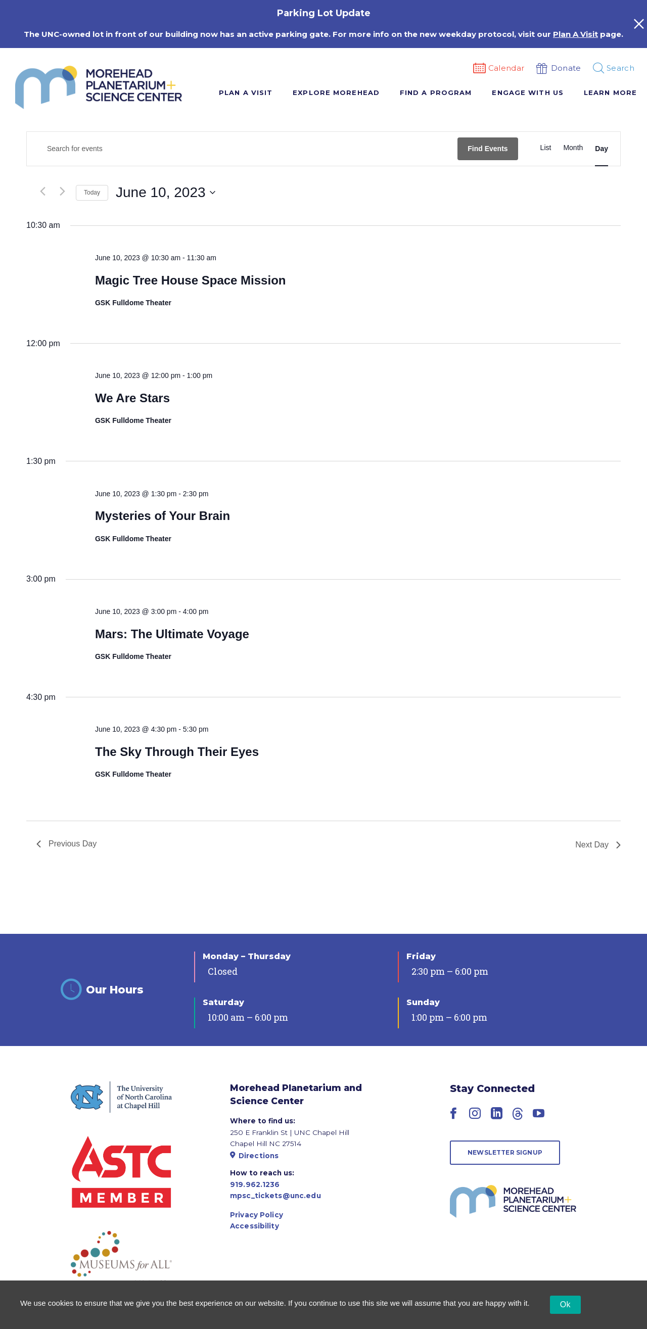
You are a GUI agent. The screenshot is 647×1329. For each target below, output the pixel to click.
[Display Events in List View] (545, 148)
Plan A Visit (245, 92)
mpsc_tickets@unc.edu (275, 1196)
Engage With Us (527, 92)
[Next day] (62, 191)
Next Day (598, 844)
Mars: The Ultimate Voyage (172, 634)
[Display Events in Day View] (601, 149)
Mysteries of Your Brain (162, 516)
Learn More (610, 92)
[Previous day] (42, 191)
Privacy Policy (256, 1215)
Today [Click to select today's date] (92, 192)
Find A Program (436, 92)
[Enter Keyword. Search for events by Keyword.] (242, 149)
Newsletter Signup (505, 1152)
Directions (254, 1156)
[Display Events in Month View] (573, 148)
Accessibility (254, 1226)
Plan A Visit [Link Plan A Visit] (575, 34)
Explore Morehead (336, 92)
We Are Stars (132, 398)
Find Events (487, 149)
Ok (565, 1304)
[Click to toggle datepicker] (165, 192)
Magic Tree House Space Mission (190, 280)
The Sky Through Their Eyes (177, 751)
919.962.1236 (255, 1184)
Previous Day (66, 843)
